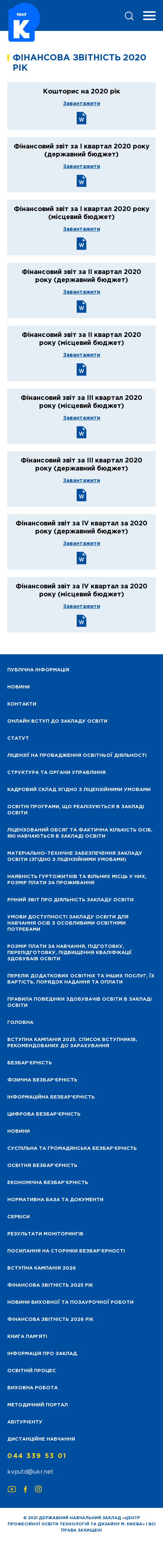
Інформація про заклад (42, 1354)
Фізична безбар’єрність (42, 1080)
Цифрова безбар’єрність (44, 1114)
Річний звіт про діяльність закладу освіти (70, 900)
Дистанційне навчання (41, 1439)
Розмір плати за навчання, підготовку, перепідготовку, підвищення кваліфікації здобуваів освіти (69, 953)
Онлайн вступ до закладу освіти (57, 721)
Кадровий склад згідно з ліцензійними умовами (79, 790)
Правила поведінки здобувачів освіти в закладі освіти (79, 1002)
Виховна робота (32, 1388)
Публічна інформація (38, 670)
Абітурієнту (24, 1422)
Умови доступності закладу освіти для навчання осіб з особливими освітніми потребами (68, 923)
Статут (18, 738)
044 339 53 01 (37, 1456)
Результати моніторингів (45, 1234)
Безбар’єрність (29, 1063)
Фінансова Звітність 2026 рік (50, 1320)
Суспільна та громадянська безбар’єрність (72, 1149)
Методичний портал (37, 1405)
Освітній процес (31, 1371)
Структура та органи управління (56, 773)
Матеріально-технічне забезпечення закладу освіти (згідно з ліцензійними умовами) (74, 856)
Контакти (21, 704)
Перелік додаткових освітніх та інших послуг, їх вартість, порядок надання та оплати (81, 979)
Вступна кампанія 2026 (41, 1268)
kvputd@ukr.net (30, 1472)
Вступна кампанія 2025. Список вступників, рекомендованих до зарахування (72, 1043)
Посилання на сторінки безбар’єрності (66, 1251)
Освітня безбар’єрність (42, 1166)
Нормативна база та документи (55, 1200)
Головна (20, 1023)
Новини (18, 1131)
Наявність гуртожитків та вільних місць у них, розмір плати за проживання (77, 880)
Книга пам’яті (27, 1337)
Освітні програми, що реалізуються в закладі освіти (75, 810)
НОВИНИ (18, 687)
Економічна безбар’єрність (47, 1183)
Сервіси (18, 1217)
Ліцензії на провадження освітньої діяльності (77, 756)
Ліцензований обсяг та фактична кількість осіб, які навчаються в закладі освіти (79, 833)
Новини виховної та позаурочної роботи (70, 1302)
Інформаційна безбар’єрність (51, 1097)
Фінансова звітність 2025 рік (50, 1285)
